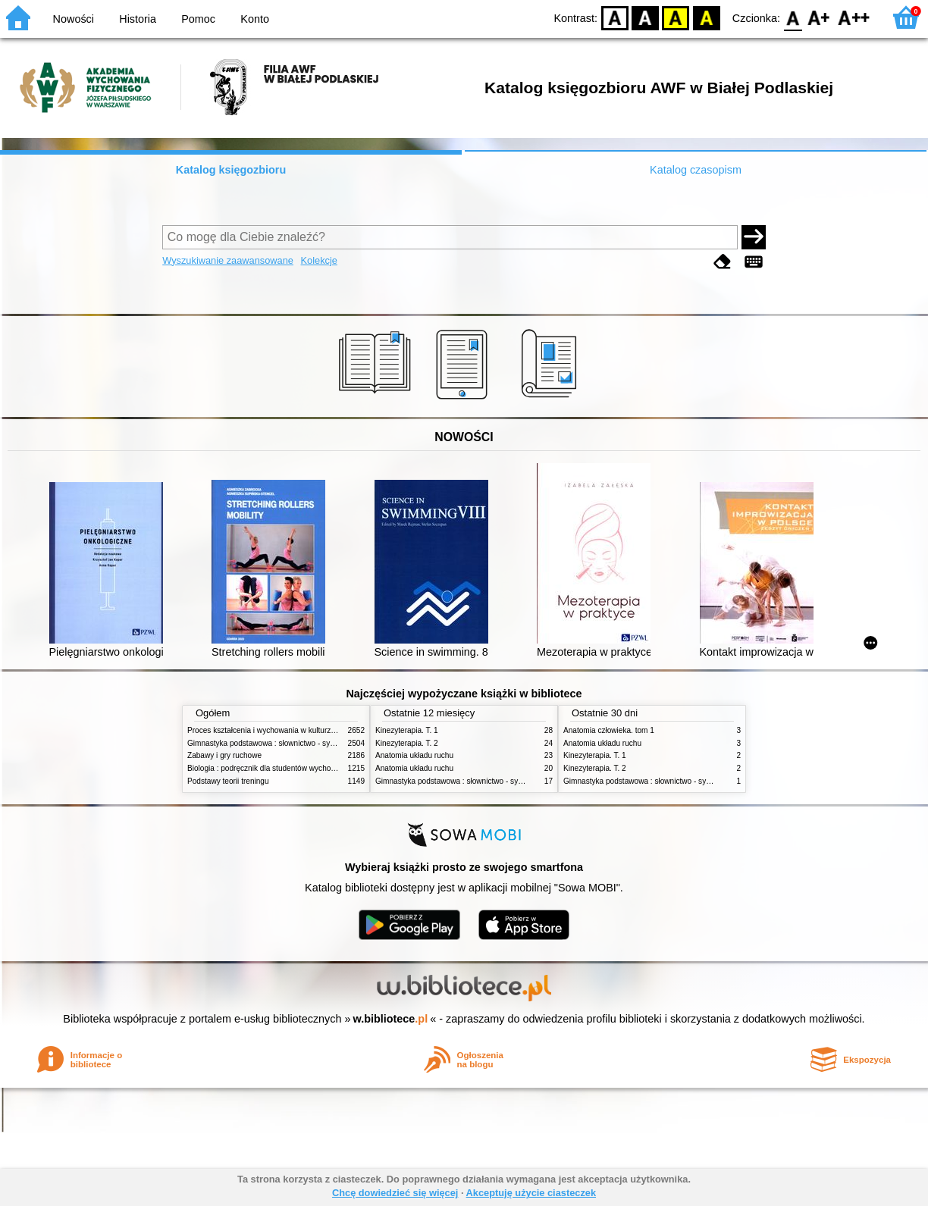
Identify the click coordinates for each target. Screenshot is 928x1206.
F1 (819, 17)
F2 (854, 17)
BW (645, 17)
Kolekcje (319, 260)
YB (676, 17)
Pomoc (198, 19)
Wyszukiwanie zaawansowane (227, 260)
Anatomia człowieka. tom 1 (608, 730)
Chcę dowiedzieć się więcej (395, 1192)
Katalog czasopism (695, 170)
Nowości (73, 19)
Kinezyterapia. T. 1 (406, 730)
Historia (137, 19)
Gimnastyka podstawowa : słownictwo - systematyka (276, 743)
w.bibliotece (390, 1019)
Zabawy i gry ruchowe (224, 755)
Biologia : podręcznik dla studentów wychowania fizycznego (288, 768)
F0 (792, 17)
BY (706, 17)
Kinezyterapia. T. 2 (406, 743)
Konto (254, 19)
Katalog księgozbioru (231, 170)
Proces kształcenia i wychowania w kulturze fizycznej (276, 730)
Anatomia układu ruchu (414, 755)
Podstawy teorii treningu (228, 781)
